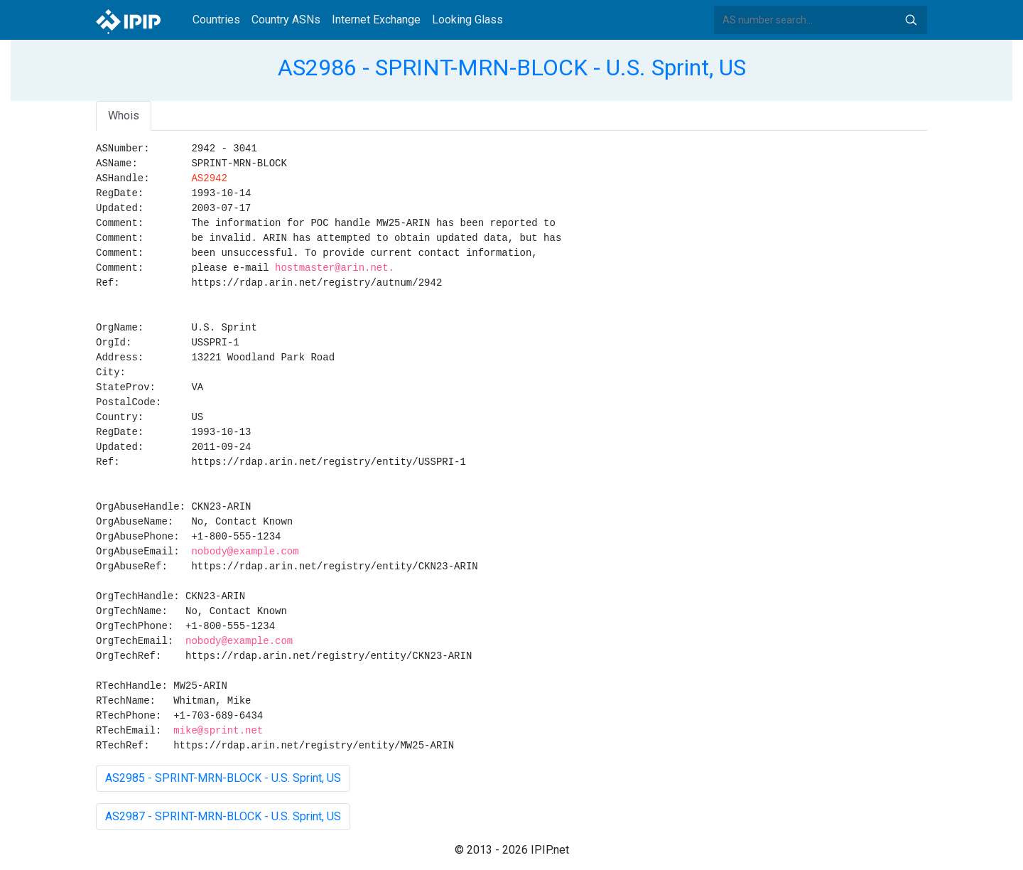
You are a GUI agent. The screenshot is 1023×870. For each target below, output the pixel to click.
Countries (216, 19)
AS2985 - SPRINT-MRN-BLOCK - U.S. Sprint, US (223, 778)
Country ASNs (285, 19)
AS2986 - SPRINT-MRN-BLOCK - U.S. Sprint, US (512, 67)
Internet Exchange (376, 19)
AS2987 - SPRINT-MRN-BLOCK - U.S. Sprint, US (223, 816)
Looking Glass (467, 19)
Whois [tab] (123, 115)
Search (911, 20)
